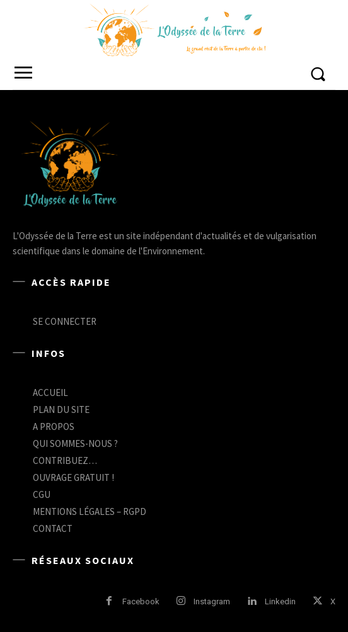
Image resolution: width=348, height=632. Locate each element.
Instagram (212, 601)
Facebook (141, 601)
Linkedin (280, 601)
